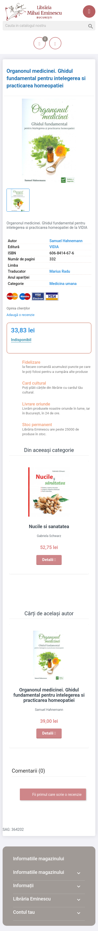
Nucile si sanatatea (49, 526)
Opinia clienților (18, 308)
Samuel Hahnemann (65, 241)
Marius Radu (59, 271)
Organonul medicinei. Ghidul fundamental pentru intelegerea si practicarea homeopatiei (48, 695)
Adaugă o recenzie (20, 315)
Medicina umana (63, 284)
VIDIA (54, 247)
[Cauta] (49, 26)
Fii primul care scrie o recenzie (53, 794)
